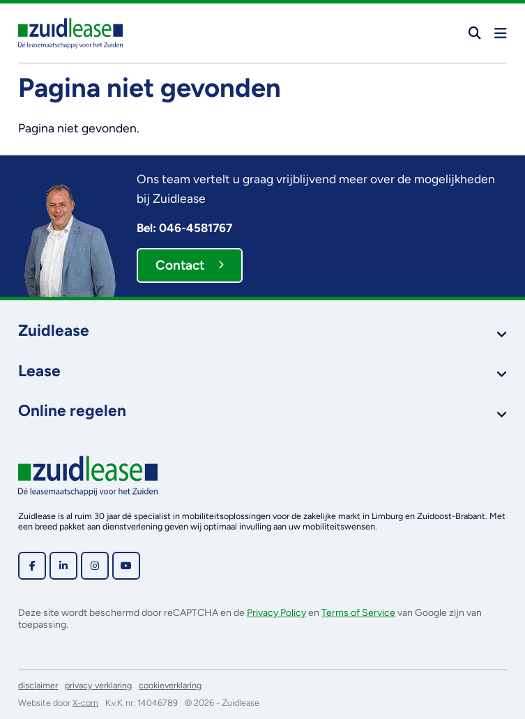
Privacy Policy (276, 613)
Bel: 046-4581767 (184, 228)
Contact (189, 265)
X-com (85, 702)
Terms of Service (358, 613)
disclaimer (38, 685)
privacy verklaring (98, 685)
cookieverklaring (170, 685)
